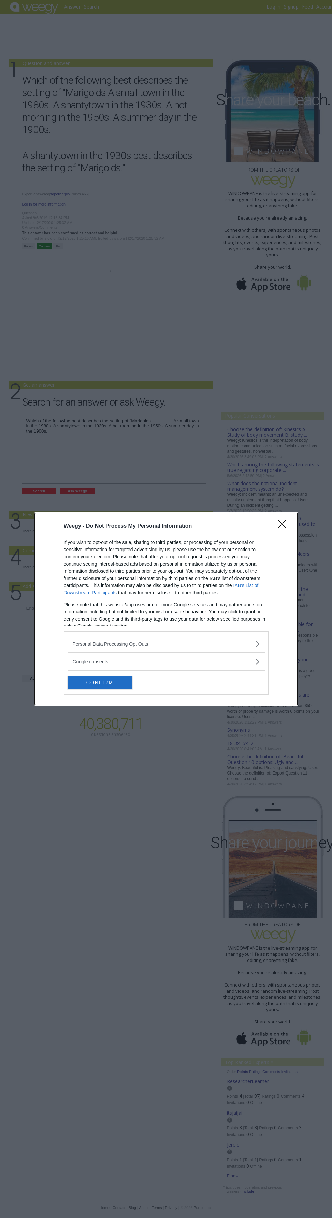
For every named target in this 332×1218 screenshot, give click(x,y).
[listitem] (166, 643)
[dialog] (166, 609)
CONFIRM (99, 682)
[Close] (284, 526)
